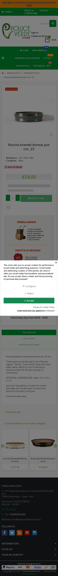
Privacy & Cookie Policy (43, 307)
